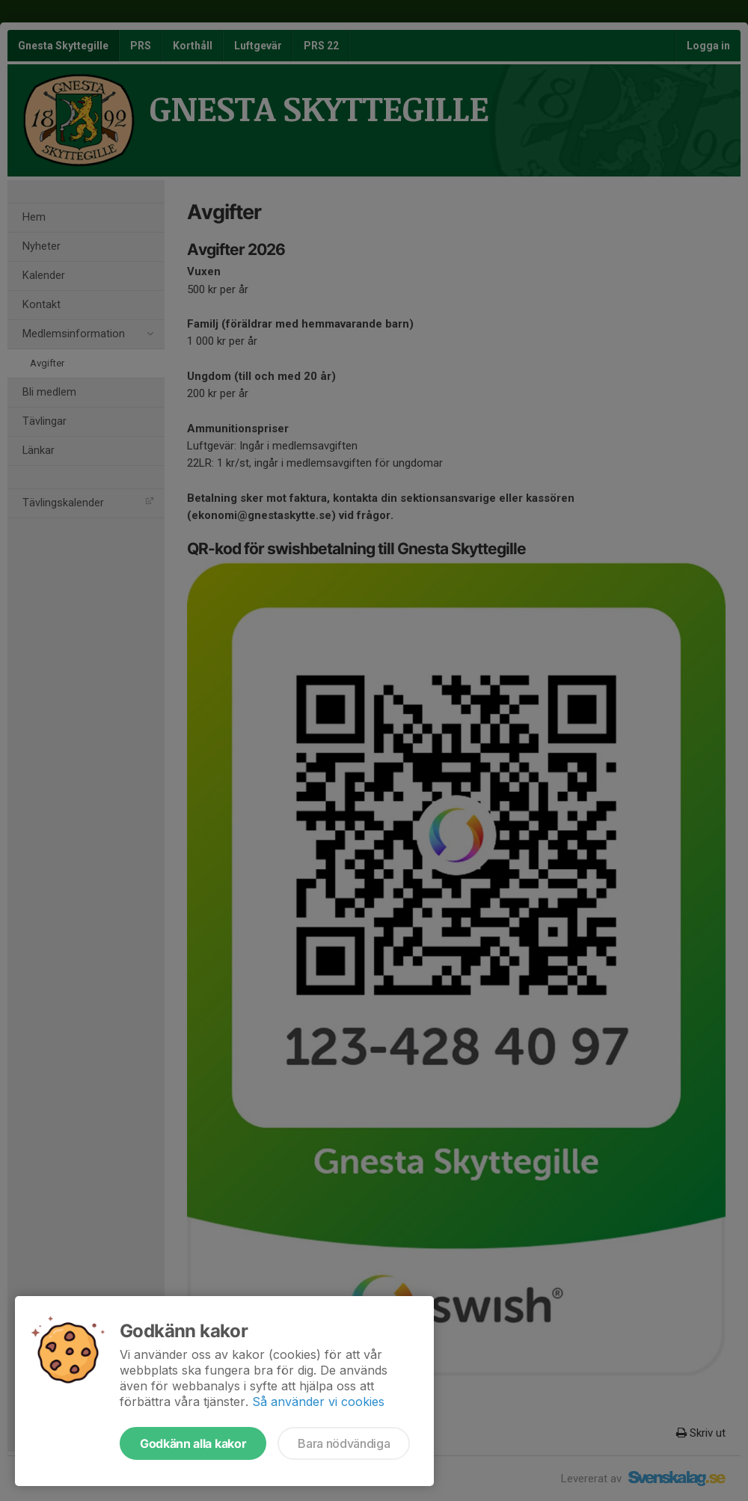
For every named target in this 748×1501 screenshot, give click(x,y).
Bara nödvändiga (344, 1443)
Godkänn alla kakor (193, 1443)
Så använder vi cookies (318, 1401)
